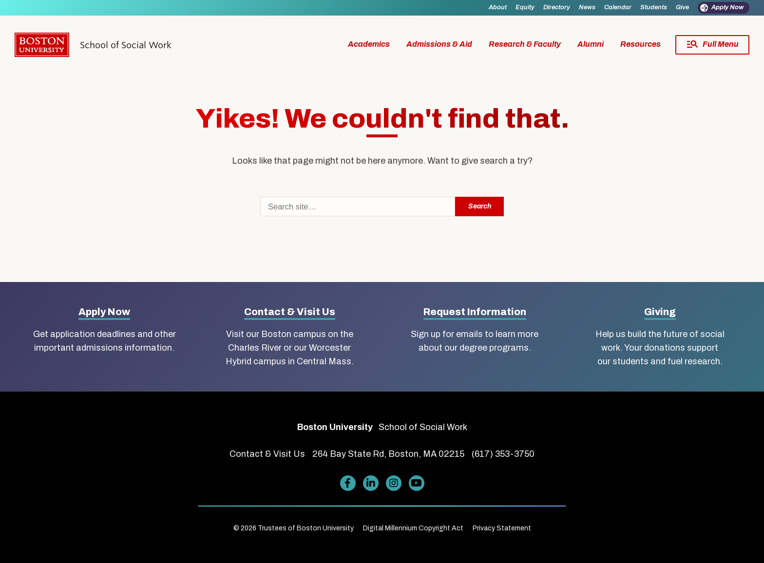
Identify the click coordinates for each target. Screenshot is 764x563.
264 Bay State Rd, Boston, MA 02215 (388, 454)
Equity (525, 7)
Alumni (590, 44)
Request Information (474, 311)
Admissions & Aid (439, 44)
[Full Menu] (712, 45)
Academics (369, 44)
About (498, 7)
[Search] (357, 206)
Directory (556, 7)
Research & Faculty (525, 44)
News (587, 7)
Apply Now (727, 7)
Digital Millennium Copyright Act (413, 528)
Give (682, 7)
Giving (660, 311)
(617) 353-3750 (503, 454)
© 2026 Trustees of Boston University (293, 528)
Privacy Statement (502, 528)
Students (653, 7)
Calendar (617, 7)
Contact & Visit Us (289, 311)
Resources (640, 44)
